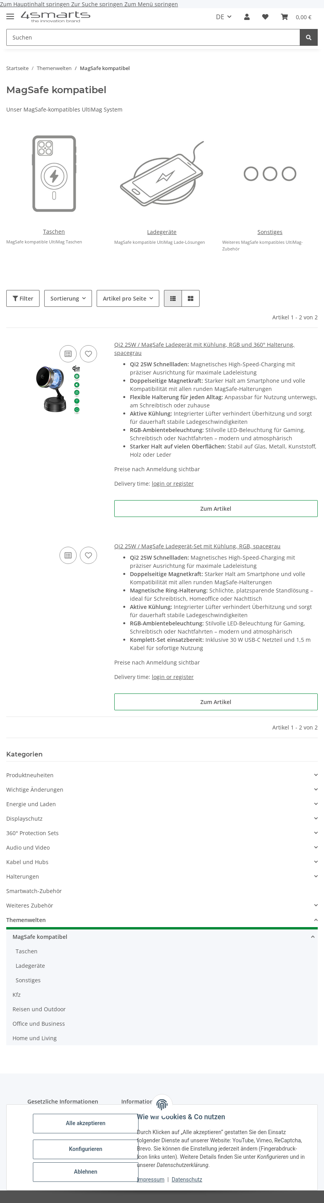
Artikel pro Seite (124, 298)
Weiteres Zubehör (29, 905)
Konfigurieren (86, 1149)
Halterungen (22, 876)
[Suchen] (309, 37)
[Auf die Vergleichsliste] (68, 353)
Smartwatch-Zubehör (34, 891)
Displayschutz (24, 818)
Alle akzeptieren (86, 1123)
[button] (247, 17)
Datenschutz (187, 1179)
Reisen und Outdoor (39, 1009)
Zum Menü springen (151, 4)
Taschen (54, 231)
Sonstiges (270, 232)
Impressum (151, 1179)
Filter (23, 298)
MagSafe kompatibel (40, 936)
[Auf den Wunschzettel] (88, 353)
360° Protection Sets (32, 833)
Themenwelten (26, 920)
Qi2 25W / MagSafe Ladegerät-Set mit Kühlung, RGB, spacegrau (197, 546)
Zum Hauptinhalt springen (35, 4)
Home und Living (35, 1038)
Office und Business (39, 1023)
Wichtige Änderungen (34, 789)
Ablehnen (85, 1172)
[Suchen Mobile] (153, 37)
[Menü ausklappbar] (10, 13)
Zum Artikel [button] (215, 508)
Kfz (17, 994)
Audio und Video (28, 847)
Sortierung (64, 298)
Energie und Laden (31, 804)
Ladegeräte (161, 232)
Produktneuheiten (30, 775)
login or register (173, 483)
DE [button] (220, 17)
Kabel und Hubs (27, 862)
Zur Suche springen (97, 4)
